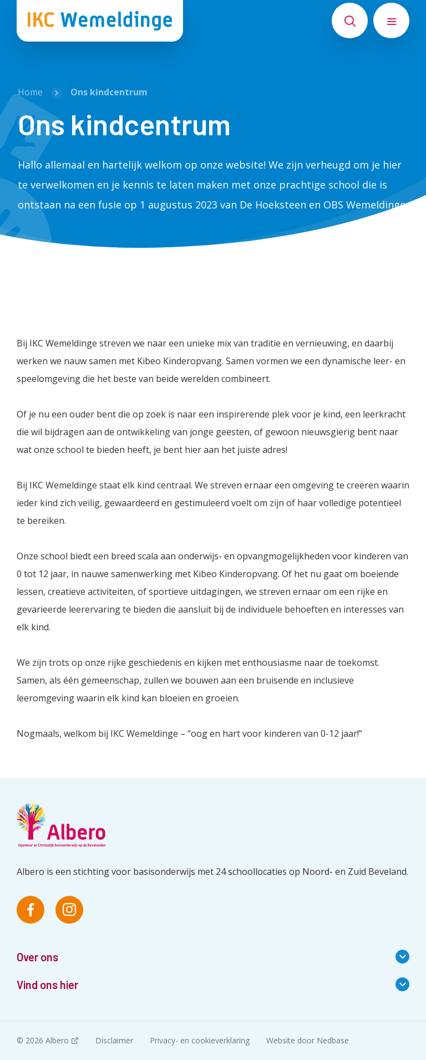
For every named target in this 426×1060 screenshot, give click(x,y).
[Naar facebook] (30, 910)
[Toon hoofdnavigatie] (391, 20)
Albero (57, 1040)
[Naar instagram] (69, 910)
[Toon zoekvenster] (350, 20)
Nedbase (333, 1040)
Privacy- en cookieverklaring (200, 1040)
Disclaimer (114, 1040)
